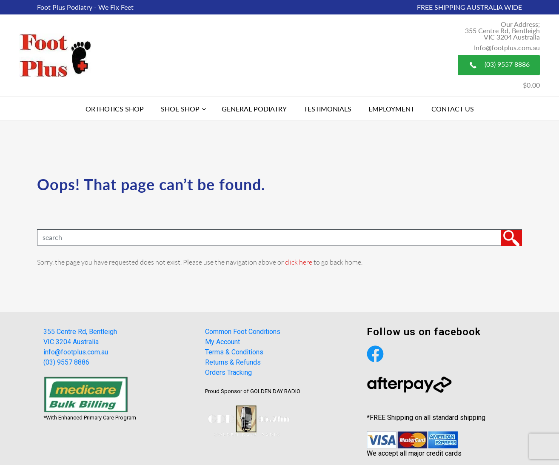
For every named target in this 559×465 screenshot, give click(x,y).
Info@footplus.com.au (507, 47)
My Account (222, 342)
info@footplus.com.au (75, 352)
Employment (391, 109)
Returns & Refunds (233, 362)
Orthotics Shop (115, 109)
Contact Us (452, 109)
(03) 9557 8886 (499, 65)
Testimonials (327, 109)
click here (298, 262)
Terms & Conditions (234, 352)
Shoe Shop (180, 109)
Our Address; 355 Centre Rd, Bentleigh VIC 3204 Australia (502, 30)
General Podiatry (254, 109)
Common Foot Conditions (242, 332)
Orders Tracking (228, 372)
